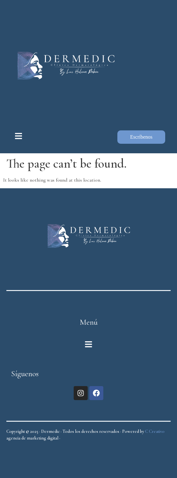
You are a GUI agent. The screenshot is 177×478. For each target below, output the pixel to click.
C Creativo (155, 431)
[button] (88, 345)
